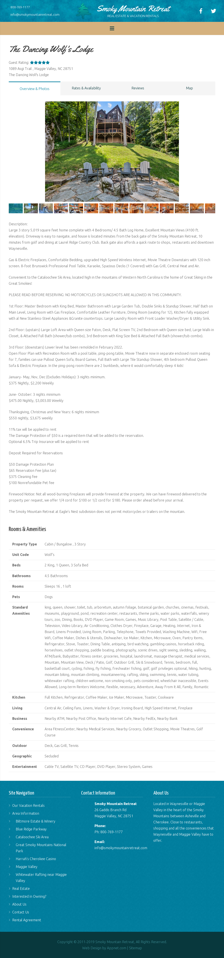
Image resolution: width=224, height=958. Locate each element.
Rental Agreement (26, 920)
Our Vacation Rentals (28, 805)
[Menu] (112, 28)
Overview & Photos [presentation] (34, 89)
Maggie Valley (26, 867)
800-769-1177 (20, 7)
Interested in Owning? (29, 896)
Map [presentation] (189, 88)
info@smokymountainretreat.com (35, 14)
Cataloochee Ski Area (32, 837)
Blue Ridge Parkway (31, 829)
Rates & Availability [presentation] (86, 88)
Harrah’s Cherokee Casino (36, 859)
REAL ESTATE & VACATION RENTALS (133, 16)
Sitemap (135, 948)
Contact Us (20, 912)
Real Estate (21, 888)
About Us (19, 904)
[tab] (34, 88)
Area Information (25, 813)
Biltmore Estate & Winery (35, 821)
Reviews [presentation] (137, 88)
